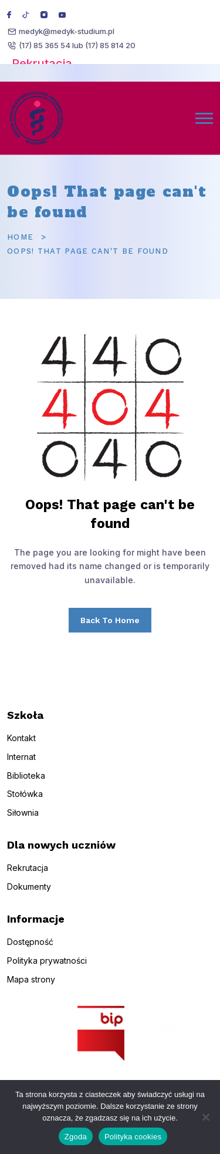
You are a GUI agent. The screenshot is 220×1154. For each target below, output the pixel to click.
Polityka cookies (132, 1136)
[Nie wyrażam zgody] (205, 1117)
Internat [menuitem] (21, 767)
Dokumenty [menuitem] (29, 896)
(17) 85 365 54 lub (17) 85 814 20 (77, 45)
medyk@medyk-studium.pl (66, 31)
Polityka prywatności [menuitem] (47, 970)
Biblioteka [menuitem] (26, 785)
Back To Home (110, 620)
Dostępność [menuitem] (30, 952)
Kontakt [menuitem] (21, 748)
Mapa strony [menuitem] (31, 989)
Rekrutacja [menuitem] (27, 878)
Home (20, 237)
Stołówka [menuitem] (25, 804)
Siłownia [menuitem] (23, 822)
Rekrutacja (42, 63)
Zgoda (76, 1136)
